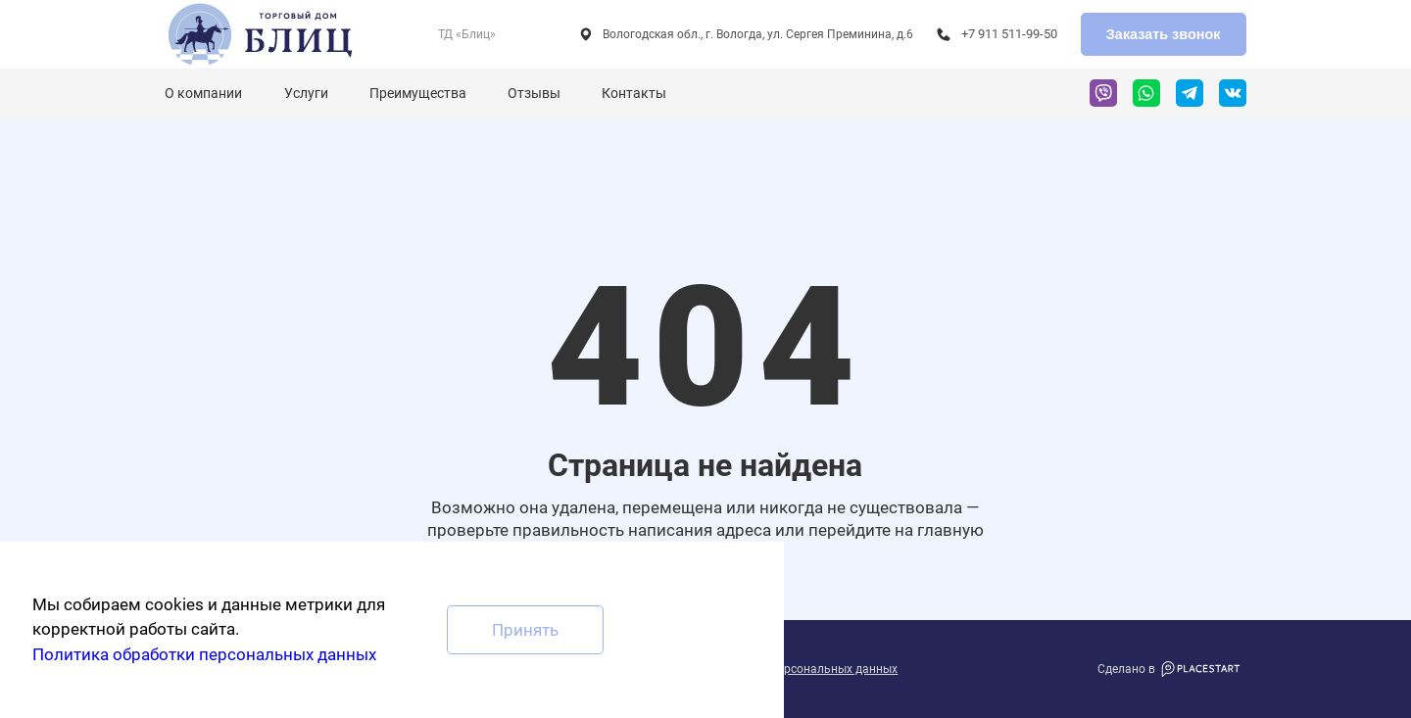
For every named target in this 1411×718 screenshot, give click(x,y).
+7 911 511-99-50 (1009, 33)
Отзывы (534, 93)
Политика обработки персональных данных (204, 654)
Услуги (306, 93)
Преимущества (417, 93)
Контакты (634, 93)
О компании (203, 93)
